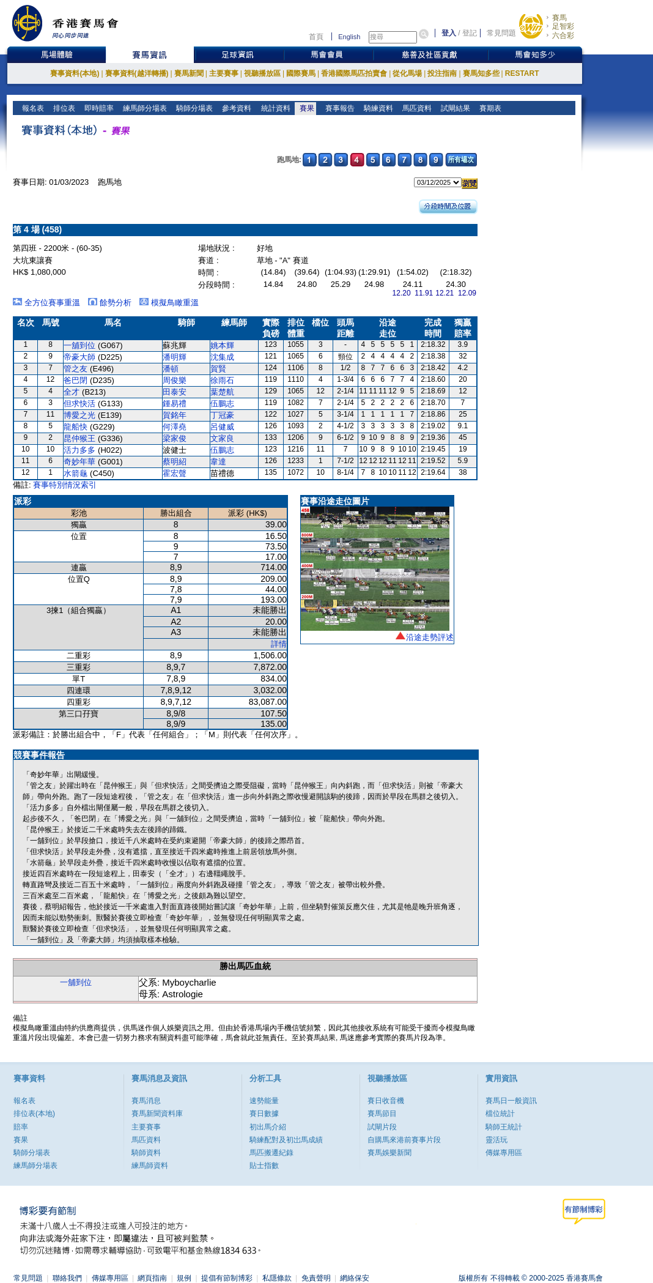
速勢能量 (264, 1100)
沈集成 (222, 357)
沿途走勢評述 (430, 637)
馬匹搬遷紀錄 (271, 1152)
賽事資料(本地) (74, 73)
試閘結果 (454, 108)
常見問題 (501, 33)
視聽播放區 (262, 73)
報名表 (32, 108)
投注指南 (442, 73)
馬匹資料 (416, 108)
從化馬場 (407, 73)
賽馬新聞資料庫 (157, 1113)
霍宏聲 (174, 473)
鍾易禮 (174, 403)
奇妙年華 (79, 461)
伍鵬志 (222, 403)
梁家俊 (174, 438)
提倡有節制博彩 (227, 1278)
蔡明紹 (174, 461)
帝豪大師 (79, 357)
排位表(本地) (34, 1113)
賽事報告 (338, 108)
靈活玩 (496, 1140)
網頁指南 (152, 1278)
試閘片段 (382, 1127)
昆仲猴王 (79, 438)
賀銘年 (174, 415)
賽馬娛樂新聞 (389, 1152)
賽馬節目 (382, 1113)
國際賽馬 (300, 73)
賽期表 (489, 108)
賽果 (305, 108)
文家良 (222, 438)
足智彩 (563, 26)
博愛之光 (79, 415)
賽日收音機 (385, 1100)
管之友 (75, 368)
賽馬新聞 (189, 73)
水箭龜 (75, 473)
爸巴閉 (75, 380)
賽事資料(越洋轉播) (137, 73)
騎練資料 (377, 108)
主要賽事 (223, 73)
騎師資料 (146, 1152)
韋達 (218, 461)
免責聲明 (316, 1278)
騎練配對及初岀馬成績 (286, 1140)
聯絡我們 (67, 1278)
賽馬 (559, 17)
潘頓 (171, 368)
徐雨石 (222, 380)
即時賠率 (98, 108)
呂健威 (222, 426)
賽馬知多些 (481, 73)
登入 (448, 33)
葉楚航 (222, 391)
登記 (469, 33)
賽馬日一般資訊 (511, 1100)
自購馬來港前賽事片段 (404, 1140)
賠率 (20, 1127)
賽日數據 (264, 1113)
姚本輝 (222, 345)
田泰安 (174, 391)
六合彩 (563, 35)
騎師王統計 (503, 1127)
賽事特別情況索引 (65, 484)
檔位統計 (500, 1113)
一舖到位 (79, 345)
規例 (184, 1278)
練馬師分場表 (144, 108)
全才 (71, 391)
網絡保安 (354, 1278)
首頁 (316, 36)
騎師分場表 (193, 108)
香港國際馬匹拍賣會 (354, 73)
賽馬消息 (146, 1100)
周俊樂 (174, 380)
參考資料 (235, 108)
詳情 (279, 644)
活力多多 (79, 450)
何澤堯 (174, 426)
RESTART (522, 73)
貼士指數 (264, 1165)
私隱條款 (277, 1278)
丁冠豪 (222, 415)
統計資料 (274, 108)
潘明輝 (174, 357)
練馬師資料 (149, 1165)
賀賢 (218, 368)
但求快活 (79, 403)
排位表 (63, 108)
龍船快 (75, 426)
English (349, 36)
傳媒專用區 (503, 1152)
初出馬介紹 (267, 1127)
